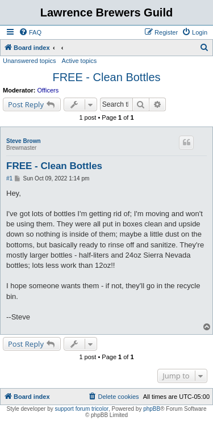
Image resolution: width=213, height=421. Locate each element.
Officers (48, 90)
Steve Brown (23, 141)
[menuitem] (30, 32)
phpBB (151, 409)
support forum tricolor (81, 409)
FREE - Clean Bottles (106, 77)
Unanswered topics (29, 60)
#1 (9, 178)
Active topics (79, 60)
